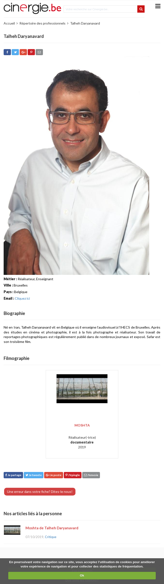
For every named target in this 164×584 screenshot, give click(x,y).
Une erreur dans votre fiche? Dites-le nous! (40, 491)
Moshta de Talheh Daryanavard (51, 528)
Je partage (13, 475)
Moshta (82, 425)
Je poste (53, 475)
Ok (82, 575)
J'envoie (91, 475)
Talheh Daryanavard (85, 23)
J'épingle (73, 475)
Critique (50, 537)
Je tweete (33, 475)
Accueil (9, 23)
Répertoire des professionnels (42, 23)
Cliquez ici (22, 298)
